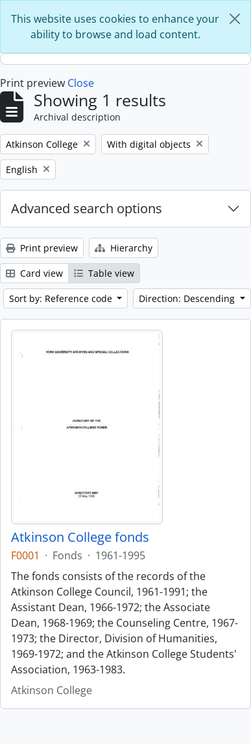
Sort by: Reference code (62, 298)
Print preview (42, 248)
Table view (104, 273)
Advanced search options (86, 208)
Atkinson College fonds (80, 537)
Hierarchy (123, 248)
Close (80, 83)
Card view (34, 273)
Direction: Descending (188, 298)
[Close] (234, 19)
